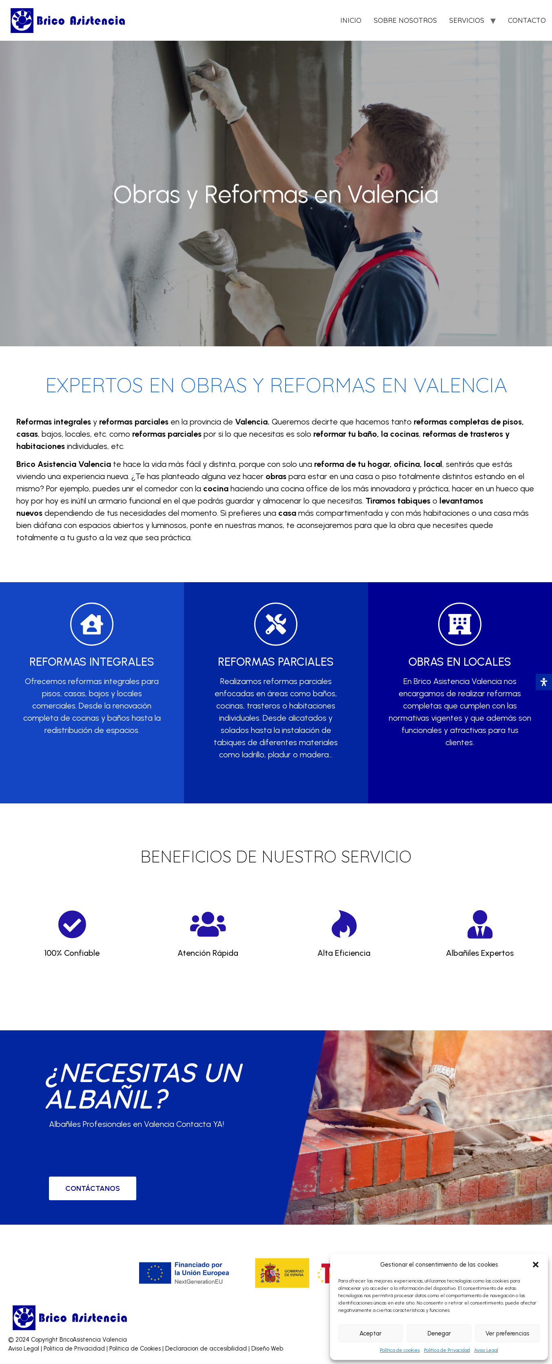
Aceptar (370, 1333)
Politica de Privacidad (75, 1348)
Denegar (439, 1333)
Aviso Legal (486, 1350)
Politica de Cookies (135, 1348)
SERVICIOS (466, 20)
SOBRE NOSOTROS (405, 20)
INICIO (350, 20)
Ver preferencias (507, 1333)
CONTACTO (527, 20)
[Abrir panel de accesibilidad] (544, 682)
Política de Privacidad (447, 1350)
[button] (536, 1265)
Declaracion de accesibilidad (206, 1348)
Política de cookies (400, 1350)
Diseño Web (267, 1348)
